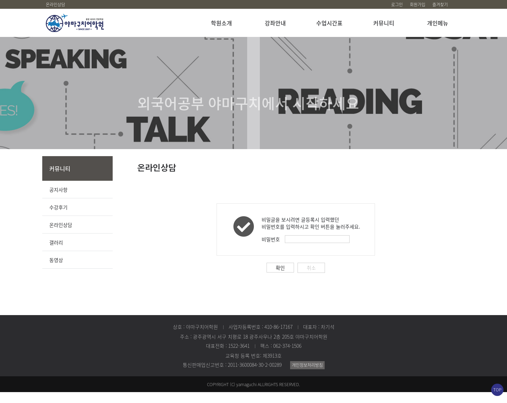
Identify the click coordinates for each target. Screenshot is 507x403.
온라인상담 (55, 4)
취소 (311, 278)
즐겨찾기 (440, 4)
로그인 (397, 4)
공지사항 (58, 200)
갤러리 (56, 253)
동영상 (56, 270)
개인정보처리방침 (307, 376)
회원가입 (417, 4)
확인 (280, 278)
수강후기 (58, 218)
